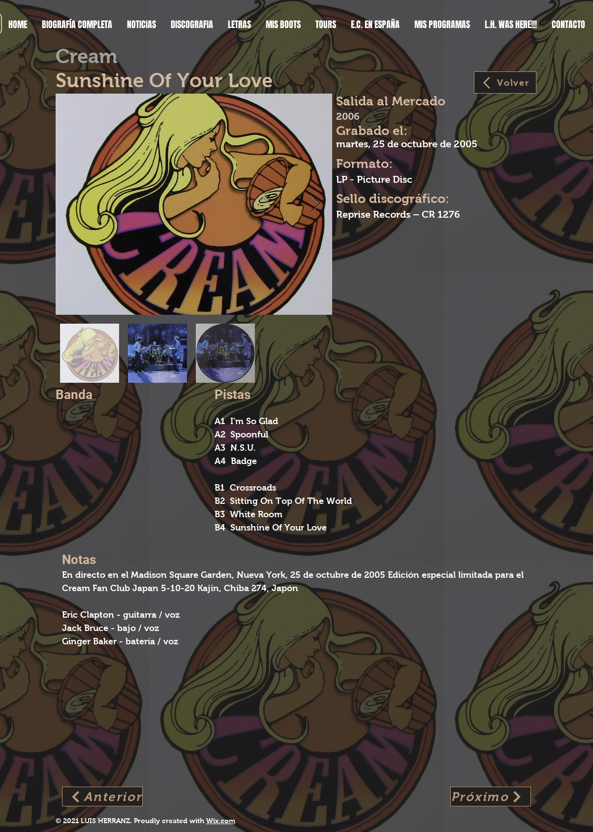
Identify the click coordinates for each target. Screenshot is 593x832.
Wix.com (220, 821)
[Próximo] (490, 796)
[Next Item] (315, 204)
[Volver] (505, 82)
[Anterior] (102, 796)
